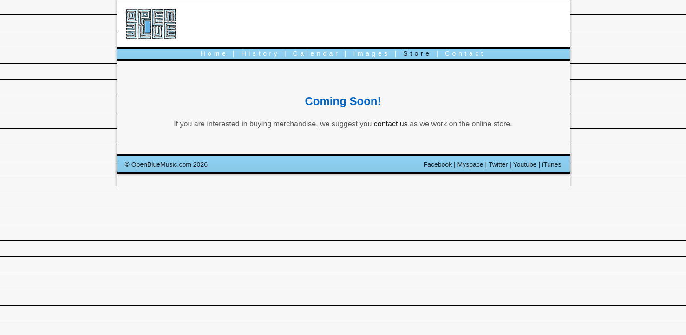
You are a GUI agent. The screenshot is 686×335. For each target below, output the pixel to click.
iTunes (552, 164)
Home (215, 53)
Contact (465, 53)
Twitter (498, 164)
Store (417, 53)
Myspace (470, 164)
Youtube (525, 164)
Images (371, 53)
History (261, 53)
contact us (391, 124)
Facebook (438, 164)
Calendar (316, 53)
